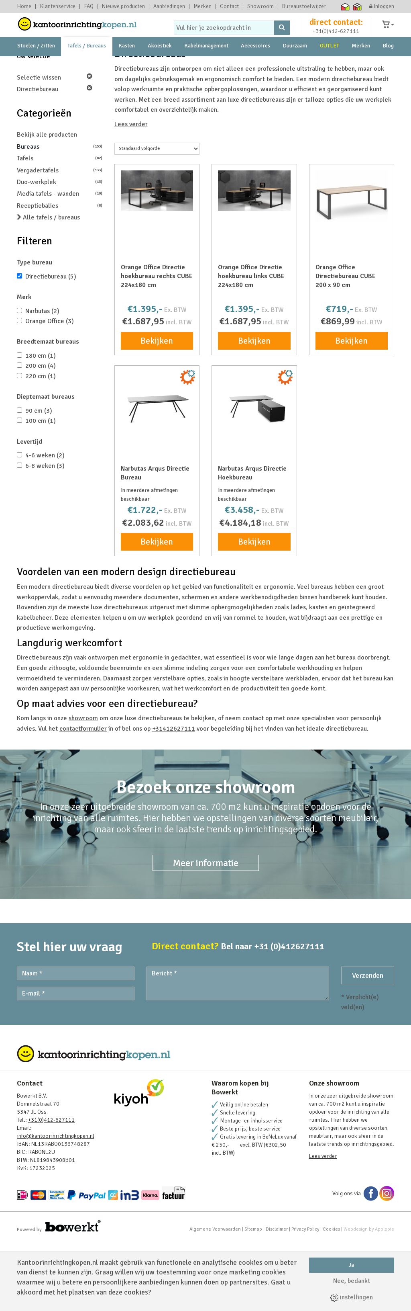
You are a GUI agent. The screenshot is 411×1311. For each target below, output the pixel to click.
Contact (229, 6)
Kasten (126, 64)
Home (24, 6)
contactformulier (83, 798)
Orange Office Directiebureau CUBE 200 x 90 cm (345, 345)
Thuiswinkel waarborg (345, 6)
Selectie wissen (54, 146)
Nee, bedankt (351, 1281)
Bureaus (59, 215)
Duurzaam (295, 64)
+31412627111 (173, 798)
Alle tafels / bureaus (48, 287)
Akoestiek (160, 64)
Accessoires (255, 64)
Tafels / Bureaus (86, 64)
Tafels (59, 227)
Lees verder (131, 193)
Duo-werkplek (59, 251)
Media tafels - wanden (59, 262)
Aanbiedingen (169, 6)
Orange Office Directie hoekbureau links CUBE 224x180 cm (251, 345)
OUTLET (329, 64)
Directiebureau (54, 158)
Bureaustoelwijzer (304, 6)
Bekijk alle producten (47, 204)
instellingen (351, 1297)
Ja (351, 1265)
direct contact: (336, 30)
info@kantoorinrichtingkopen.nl (55, 1205)
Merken (202, 6)
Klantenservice (57, 6)
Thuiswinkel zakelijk (357, 6)
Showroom (260, 6)
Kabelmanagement (206, 64)
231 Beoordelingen (331, 83)
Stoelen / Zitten (36, 64)
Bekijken (156, 410)
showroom (80, 83)
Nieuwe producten (123, 6)
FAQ (89, 6)
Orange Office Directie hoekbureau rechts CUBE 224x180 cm (157, 345)
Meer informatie (205, 932)
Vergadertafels (59, 239)
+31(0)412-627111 (336, 38)
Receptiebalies (59, 274)
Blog (388, 64)
